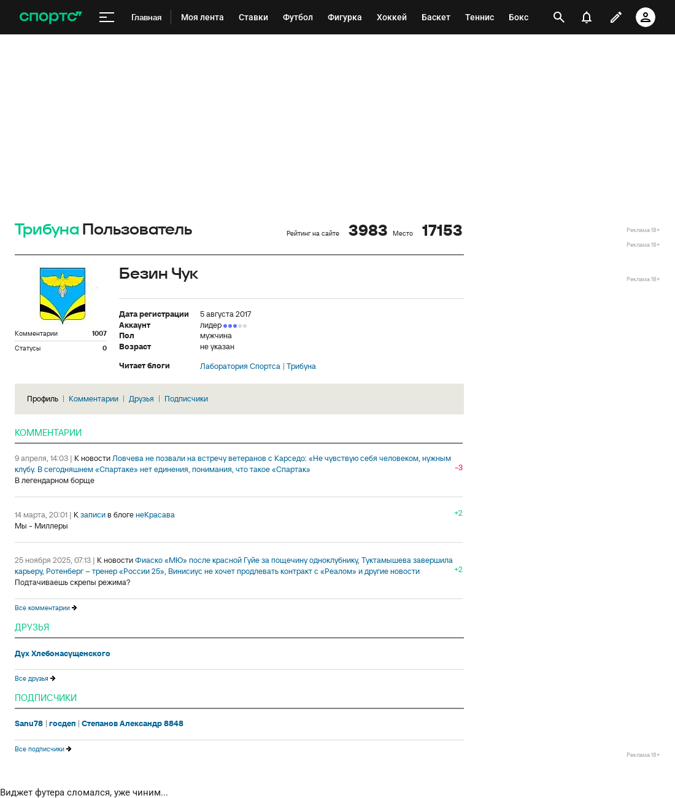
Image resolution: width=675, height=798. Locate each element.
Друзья (141, 398)
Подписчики (186, 398)
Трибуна (47, 229)
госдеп (62, 723)
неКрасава (155, 514)
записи (93, 514)
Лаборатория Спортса (240, 366)
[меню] (107, 17)
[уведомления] (586, 17)
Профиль (42, 398)
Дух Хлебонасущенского (62, 653)
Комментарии (93, 398)
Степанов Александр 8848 (132, 723)
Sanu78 (29, 723)
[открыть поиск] (559, 17)
